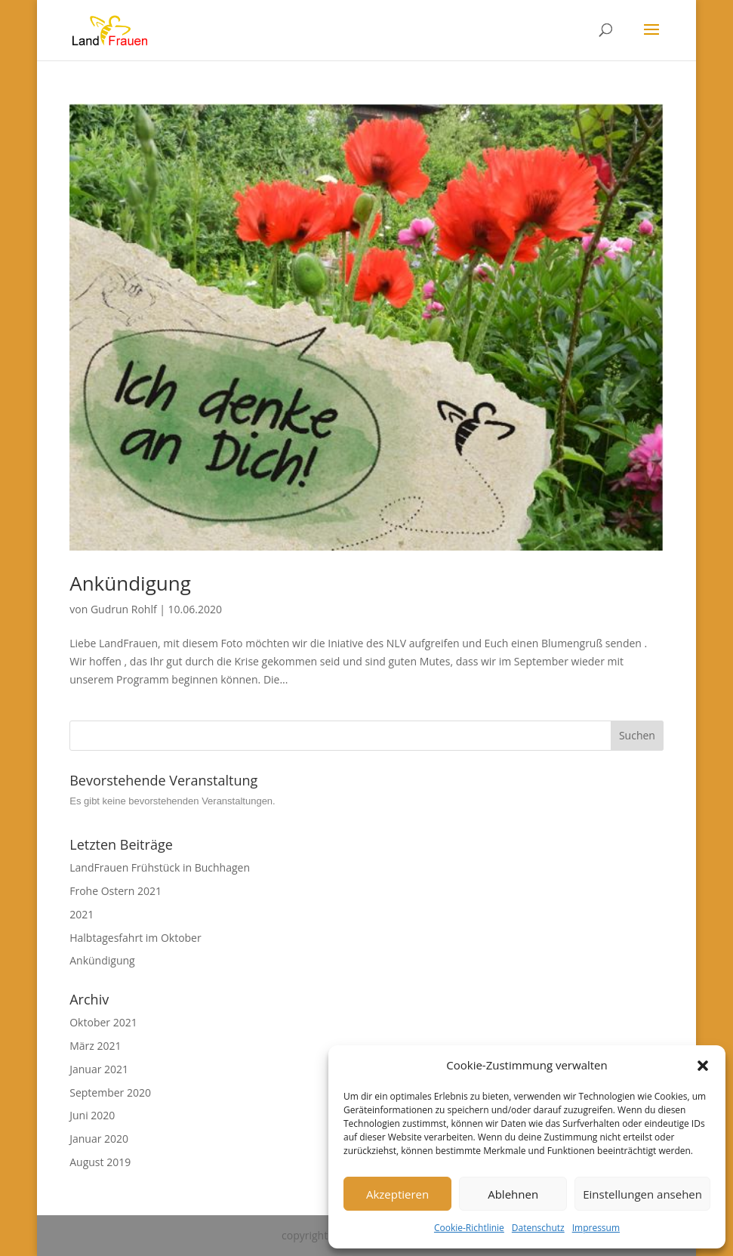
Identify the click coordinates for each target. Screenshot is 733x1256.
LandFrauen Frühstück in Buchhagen (159, 867)
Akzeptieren (397, 1194)
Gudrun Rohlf (124, 609)
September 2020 (110, 1092)
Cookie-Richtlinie (469, 1227)
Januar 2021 (98, 1069)
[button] (702, 1065)
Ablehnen (513, 1194)
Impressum (596, 1227)
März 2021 (95, 1045)
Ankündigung (130, 583)
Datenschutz (538, 1227)
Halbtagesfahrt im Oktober (135, 937)
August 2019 (100, 1162)
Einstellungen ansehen (642, 1194)
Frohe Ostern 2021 (115, 891)
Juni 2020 (92, 1115)
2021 (81, 914)
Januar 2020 (98, 1138)
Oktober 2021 (103, 1022)
